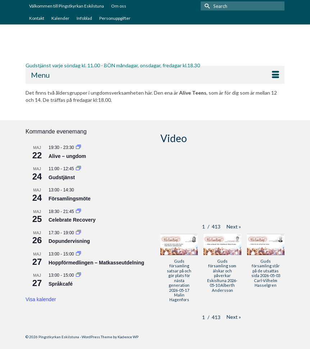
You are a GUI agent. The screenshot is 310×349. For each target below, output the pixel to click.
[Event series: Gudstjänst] (78, 168)
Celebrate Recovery (72, 220)
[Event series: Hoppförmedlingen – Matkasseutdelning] (78, 254)
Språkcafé (61, 284)
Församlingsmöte (70, 198)
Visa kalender (41, 299)
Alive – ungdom (67, 156)
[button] (234, 226)
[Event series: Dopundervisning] (78, 232)
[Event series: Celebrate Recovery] (78, 211)
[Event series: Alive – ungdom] (78, 147)
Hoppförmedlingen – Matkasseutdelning (96, 263)
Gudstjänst (62, 177)
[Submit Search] (206, 5)
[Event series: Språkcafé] (78, 275)
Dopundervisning (69, 241)
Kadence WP (128, 337)
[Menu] (155, 75)
